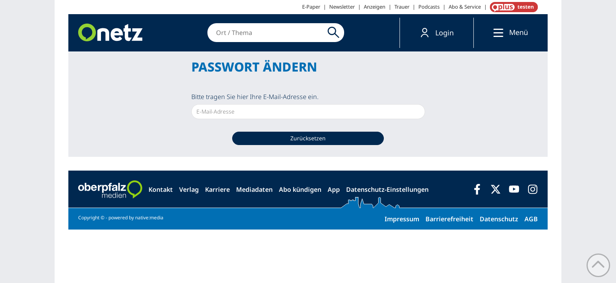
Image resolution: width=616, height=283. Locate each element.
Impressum (402, 219)
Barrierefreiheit (449, 219)
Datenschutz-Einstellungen (387, 189)
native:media (149, 217)
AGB (531, 219)
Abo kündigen (300, 189)
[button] (436, 33)
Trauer (401, 6)
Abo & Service (465, 6)
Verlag (189, 189)
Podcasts (429, 6)
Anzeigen (374, 6)
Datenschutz (499, 219)
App (334, 189)
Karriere (217, 189)
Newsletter (342, 6)
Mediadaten (254, 189)
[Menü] (496, 32)
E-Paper (311, 6)
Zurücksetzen (308, 138)
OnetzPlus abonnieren (512, 7)
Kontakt (160, 189)
